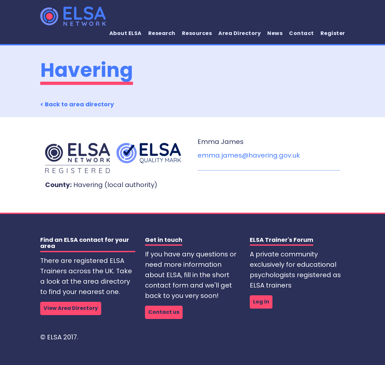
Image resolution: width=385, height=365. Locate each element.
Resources (197, 33)
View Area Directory (70, 308)
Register (332, 33)
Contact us (163, 312)
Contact (301, 33)
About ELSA (125, 33)
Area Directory (239, 33)
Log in (261, 301)
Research (161, 33)
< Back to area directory (77, 104)
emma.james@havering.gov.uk (249, 155)
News (275, 33)
